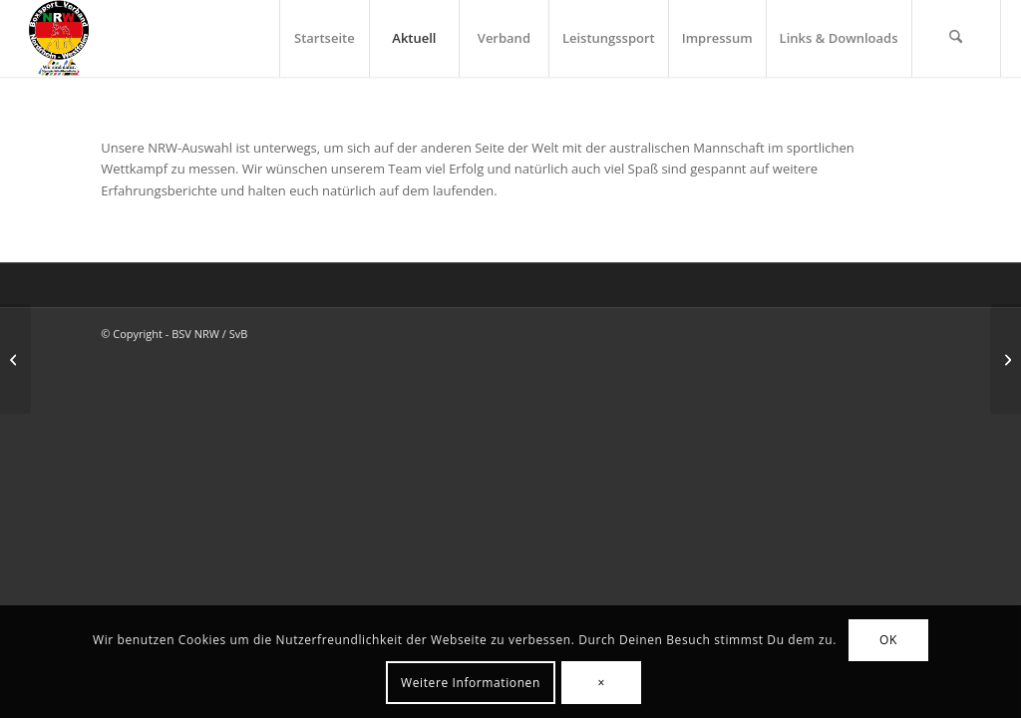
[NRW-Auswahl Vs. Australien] (1005, 359)
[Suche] (956, 38)
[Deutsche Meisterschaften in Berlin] (15, 359)
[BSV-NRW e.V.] (59, 38)
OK (888, 639)
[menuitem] (324, 38)
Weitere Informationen (470, 682)
